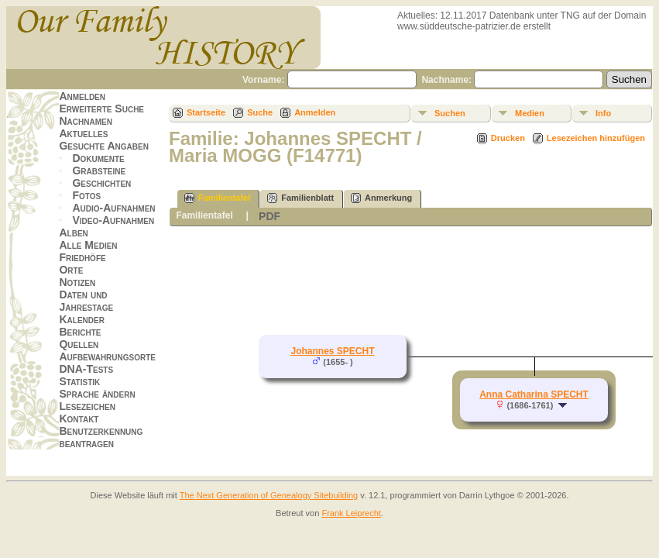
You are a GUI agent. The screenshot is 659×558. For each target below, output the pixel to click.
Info (603, 113)
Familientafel (217, 198)
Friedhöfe (82, 257)
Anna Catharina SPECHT (534, 394)
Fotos (86, 195)
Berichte (80, 332)
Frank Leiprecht (350, 513)
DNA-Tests (86, 369)
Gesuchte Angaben (104, 146)
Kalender (81, 319)
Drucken (508, 138)
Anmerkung (381, 198)
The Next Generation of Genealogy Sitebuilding (269, 495)
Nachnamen (85, 121)
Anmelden (82, 96)
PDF (269, 216)
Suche (260, 112)
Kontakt (78, 418)
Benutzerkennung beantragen (100, 437)
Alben (73, 232)
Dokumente (98, 158)
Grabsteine (98, 170)
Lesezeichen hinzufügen (596, 138)
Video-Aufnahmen (113, 220)
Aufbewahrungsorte (107, 356)
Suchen (449, 113)
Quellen (78, 344)
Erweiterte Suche (101, 108)
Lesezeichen (87, 406)
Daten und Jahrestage (86, 300)
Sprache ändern (97, 394)
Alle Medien (88, 245)
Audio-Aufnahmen (113, 208)
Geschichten (101, 183)
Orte (71, 270)
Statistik (79, 381)
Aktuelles (83, 133)
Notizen (77, 282)
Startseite (206, 112)
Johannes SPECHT (332, 351)
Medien (529, 113)
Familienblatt (300, 198)
